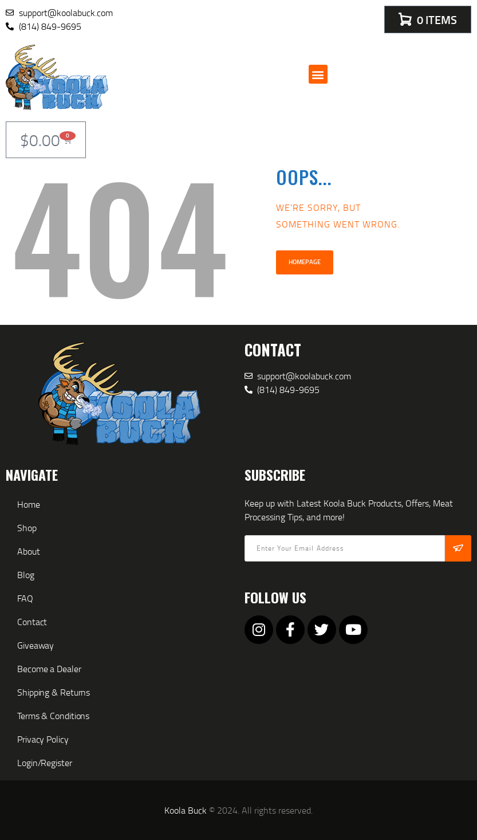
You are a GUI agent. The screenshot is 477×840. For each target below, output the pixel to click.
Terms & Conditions (53, 715)
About (28, 551)
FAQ (25, 598)
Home (28, 504)
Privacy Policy (43, 739)
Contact (32, 621)
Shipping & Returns (53, 692)
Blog (25, 574)
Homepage (305, 261)
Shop (27, 527)
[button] (318, 74)
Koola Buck (185, 810)
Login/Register (44, 762)
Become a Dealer (49, 668)
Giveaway (35, 645)
